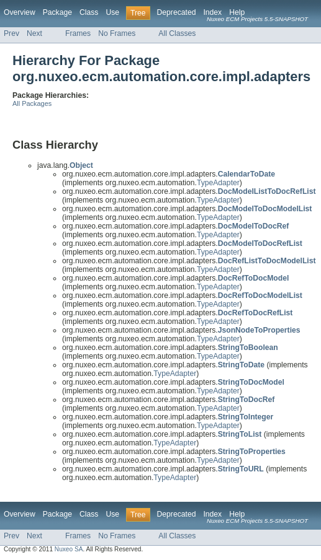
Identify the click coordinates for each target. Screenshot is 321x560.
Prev (11, 33)
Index (212, 12)
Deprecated (176, 12)
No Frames (116, 33)
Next (34, 33)
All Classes (177, 33)
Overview (19, 12)
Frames (78, 33)
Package (57, 12)
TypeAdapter (218, 182)
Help (237, 12)
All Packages (32, 103)
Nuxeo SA (69, 549)
